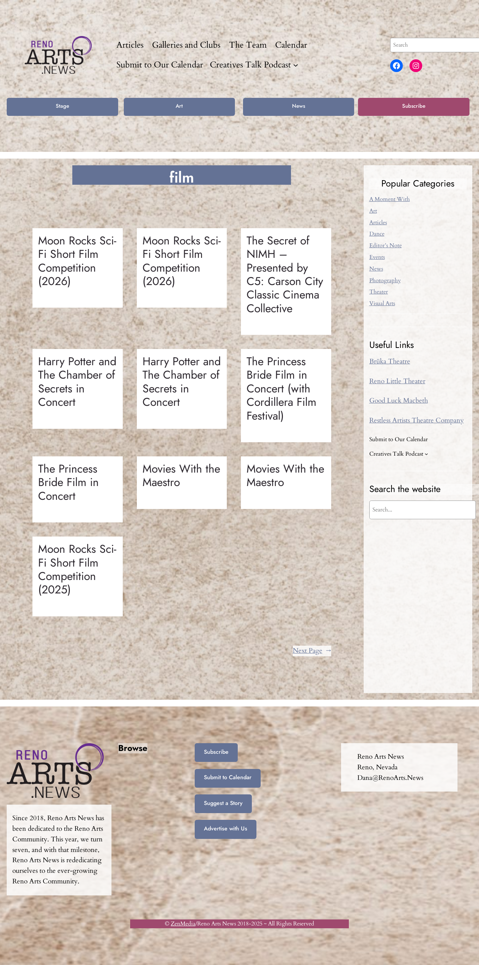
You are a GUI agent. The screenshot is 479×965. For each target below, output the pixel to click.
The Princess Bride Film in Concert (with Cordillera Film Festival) (281, 388)
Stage (62, 106)
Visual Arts (382, 303)
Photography (385, 280)
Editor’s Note (385, 245)
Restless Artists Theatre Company (416, 420)
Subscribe (413, 106)
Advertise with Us (225, 828)
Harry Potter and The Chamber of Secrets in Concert (77, 382)
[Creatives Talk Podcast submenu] (295, 64)
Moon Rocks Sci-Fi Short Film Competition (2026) (77, 261)
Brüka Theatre (389, 361)
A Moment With (389, 199)
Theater (378, 292)
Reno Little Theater (397, 381)
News (298, 106)
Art (179, 106)
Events (377, 257)
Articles (378, 222)
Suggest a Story (223, 803)
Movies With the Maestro (181, 475)
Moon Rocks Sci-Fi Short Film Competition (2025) (77, 569)
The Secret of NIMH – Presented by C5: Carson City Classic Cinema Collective (285, 274)
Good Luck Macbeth (398, 400)
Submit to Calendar (227, 777)
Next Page (312, 651)
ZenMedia (183, 924)
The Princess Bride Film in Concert (68, 482)
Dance (376, 234)
